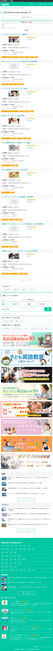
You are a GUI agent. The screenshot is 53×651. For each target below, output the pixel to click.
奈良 (19, 559)
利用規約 (36, 646)
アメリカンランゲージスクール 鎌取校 (14, 34)
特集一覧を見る (26, 499)
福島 (29, 545)
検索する (48, 309)
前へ (24, 280)
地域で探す (15, 304)
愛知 (2, 552)
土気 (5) (32, 289)
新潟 (2, 556)
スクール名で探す (40, 304)
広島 (2, 563)
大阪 (2, 559)
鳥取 (15, 563)
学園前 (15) (24, 289)
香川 (7, 566)
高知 (11, 566)
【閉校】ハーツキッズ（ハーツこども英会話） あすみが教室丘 (22, 224)
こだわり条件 (6, 313)
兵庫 (7, 559)
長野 (7, 556)
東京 (2, 549)
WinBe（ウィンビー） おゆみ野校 (12, 115)
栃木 (29, 549)
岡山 (7, 563)
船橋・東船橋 (6, 328)
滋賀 (15, 559)
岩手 (12, 545)
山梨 (33, 549)
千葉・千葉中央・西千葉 (17, 328)
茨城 (20, 549)
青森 (8, 545)
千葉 (16, 549)
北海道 (3, 545)
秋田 (16, 545)
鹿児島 (11, 570)
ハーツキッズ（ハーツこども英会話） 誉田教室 (17, 197)
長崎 (16, 570)
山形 (25, 545)
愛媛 (2, 566)
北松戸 (26, 328)
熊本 (7, 570)
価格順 (26, 30)
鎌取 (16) (16, 289)
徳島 (15, 566)
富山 (15, 556)
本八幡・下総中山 (34, 328)
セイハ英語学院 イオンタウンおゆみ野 (14, 170)
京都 (11, 559)
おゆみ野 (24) (7, 289)
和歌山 (24, 559)
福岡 (2, 570)
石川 (11, 556)
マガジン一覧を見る (26, 530)
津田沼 (46, 328)
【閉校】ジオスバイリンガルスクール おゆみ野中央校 (19, 251)
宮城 (20, 545)
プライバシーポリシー (46, 646)
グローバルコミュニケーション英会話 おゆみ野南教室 (19, 61)
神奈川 (7, 549)
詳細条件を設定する (27, 17)
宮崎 (29, 570)
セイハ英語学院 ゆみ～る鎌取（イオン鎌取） (16, 143)
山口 (11, 563)
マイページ (34, 4)
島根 (19, 563)
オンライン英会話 (47, 4)
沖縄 (33, 570)
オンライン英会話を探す (28, 299)
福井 (19, 556)
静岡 (7, 552)
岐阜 (15, 552)
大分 (25, 570)
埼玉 (12, 549)
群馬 (25, 549)
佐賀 (20, 570)
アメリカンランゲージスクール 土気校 (14, 88)
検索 (40, 4)
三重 (11, 552)
